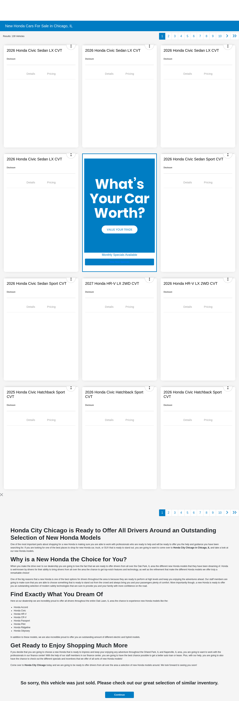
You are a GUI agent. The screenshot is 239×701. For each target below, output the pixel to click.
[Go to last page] (234, 36)
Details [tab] (31, 73)
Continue (119, 694)
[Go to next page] (227, 36)
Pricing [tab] (51, 73)
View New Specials (119, 262)
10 (220, 36)
